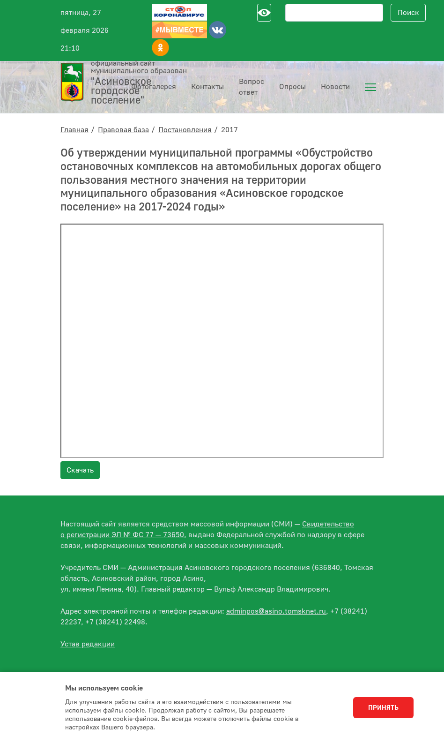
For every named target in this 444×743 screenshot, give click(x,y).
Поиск (408, 12)
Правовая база (123, 130)
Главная (74, 130)
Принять (383, 708)
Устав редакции (87, 644)
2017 (229, 130)
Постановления (185, 130)
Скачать (80, 470)
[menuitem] (370, 87)
